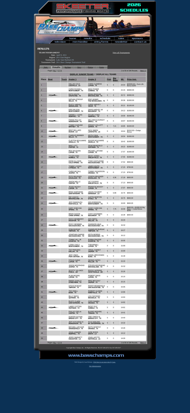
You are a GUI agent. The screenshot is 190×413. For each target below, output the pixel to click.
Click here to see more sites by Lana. (104, 362)
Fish (109, 79)
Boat (50, 79)
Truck (64, 79)
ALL (54, 71)
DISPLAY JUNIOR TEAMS (82, 74)
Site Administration (95, 366)
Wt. (122, 79)
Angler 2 (92, 79)
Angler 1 (72, 79)
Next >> (143, 71)
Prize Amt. (132, 79)
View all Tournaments (121, 52)
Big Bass (115, 79)
